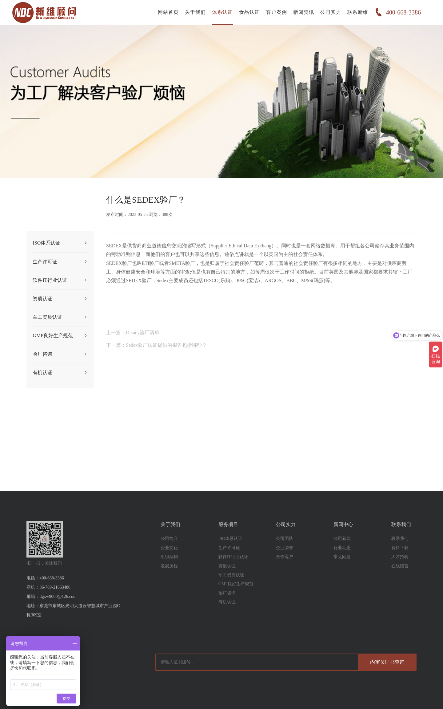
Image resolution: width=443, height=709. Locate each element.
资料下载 (400, 557)
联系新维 (357, 12)
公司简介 (169, 548)
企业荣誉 (284, 557)
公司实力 (330, 12)
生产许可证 (60, 262)
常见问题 (342, 566)
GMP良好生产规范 (60, 335)
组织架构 (169, 566)
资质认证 (60, 299)
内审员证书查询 (387, 662)
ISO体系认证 (60, 243)
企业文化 (169, 557)
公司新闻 (342, 548)
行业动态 (342, 557)
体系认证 (222, 12)
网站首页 (168, 12)
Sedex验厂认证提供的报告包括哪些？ (166, 355)
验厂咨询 (60, 354)
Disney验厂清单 (142, 342)
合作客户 (284, 566)
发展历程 (169, 575)
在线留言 (400, 575)
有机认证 (60, 372)
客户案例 (276, 12)
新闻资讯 (303, 12)
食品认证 (249, 12)
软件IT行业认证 (60, 280)
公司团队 (284, 548)
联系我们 (400, 548)
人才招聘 (400, 566)
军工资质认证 (60, 317)
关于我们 (195, 12)
